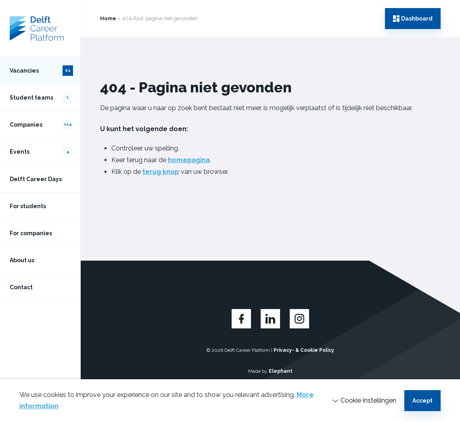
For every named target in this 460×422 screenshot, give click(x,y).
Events (41, 151)
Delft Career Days (36, 179)
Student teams (41, 97)
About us (22, 260)
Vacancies (41, 70)
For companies (31, 233)
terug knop (160, 171)
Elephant (281, 371)
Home (108, 18)
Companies (41, 124)
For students (28, 206)
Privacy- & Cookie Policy (304, 350)
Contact (21, 287)
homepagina (189, 160)
